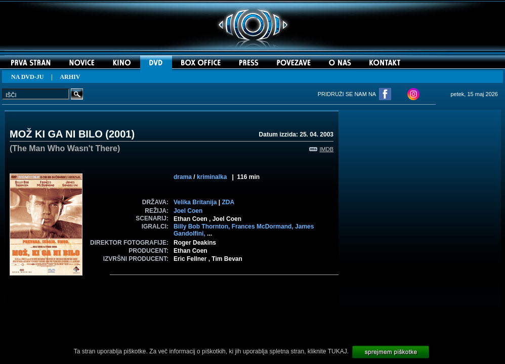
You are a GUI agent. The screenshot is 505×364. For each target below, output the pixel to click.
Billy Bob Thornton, (203, 226)
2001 (120, 134)
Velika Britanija (195, 202)
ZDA (228, 202)
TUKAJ (337, 351)
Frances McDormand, (263, 226)
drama (183, 176)
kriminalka (212, 176)
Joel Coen (188, 210)
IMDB (321, 149)
